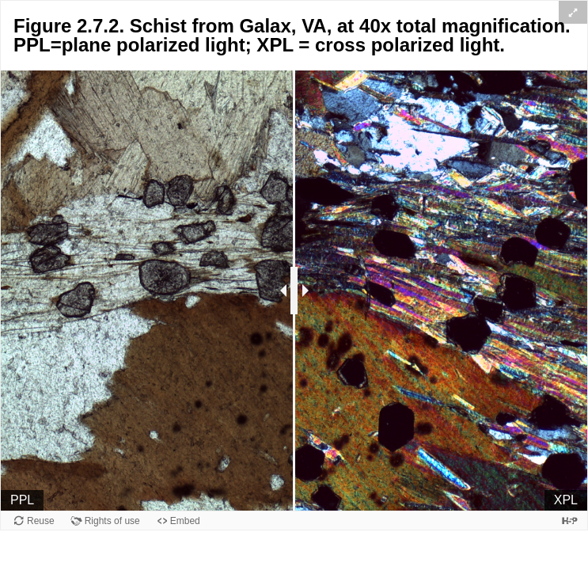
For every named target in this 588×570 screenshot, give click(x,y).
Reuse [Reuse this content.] (41, 520)
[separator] (294, 290)
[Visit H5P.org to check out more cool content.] (569, 520)
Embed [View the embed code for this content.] (185, 520)
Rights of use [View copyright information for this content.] (112, 520)
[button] (573, 12)
